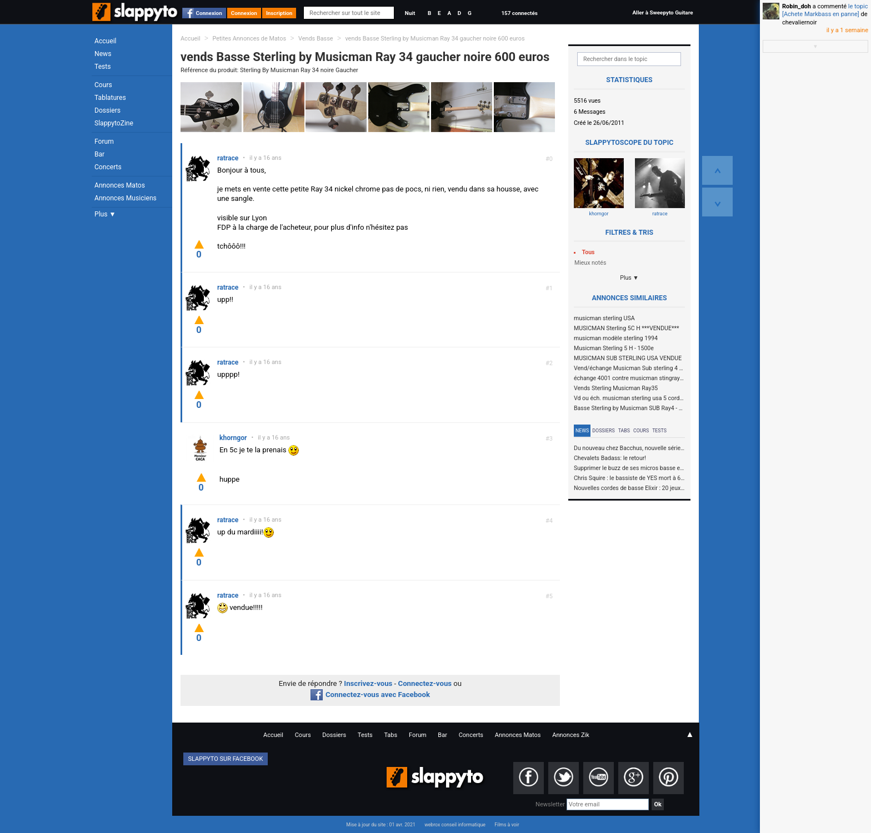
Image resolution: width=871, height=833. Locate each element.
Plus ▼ (105, 214)
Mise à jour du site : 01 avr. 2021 (380, 824)
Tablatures (110, 98)
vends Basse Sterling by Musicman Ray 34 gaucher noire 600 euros (434, 38)
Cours (103, 85)
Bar (99, 154)
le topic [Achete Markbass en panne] (825, 10)
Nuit (410, 13)
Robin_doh (796, 6)
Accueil (105, 41)
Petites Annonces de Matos (249, 38)
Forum (104, 141)
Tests (102, 66)
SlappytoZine (113, 123)
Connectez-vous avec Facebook (370, 694)
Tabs (624, 430)
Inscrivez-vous (368, 683)
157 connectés (519, 13)
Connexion (209, 13)
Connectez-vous (425, 683)
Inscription (279, 13)
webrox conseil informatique (454, 824)
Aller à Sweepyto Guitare (662, 12)
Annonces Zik (570, 735)
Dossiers (107, 110)
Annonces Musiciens (125, 198)
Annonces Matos (119, 185)
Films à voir (506, 824)
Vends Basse (315, 38)
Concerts (108, 167)
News (102, 54)
